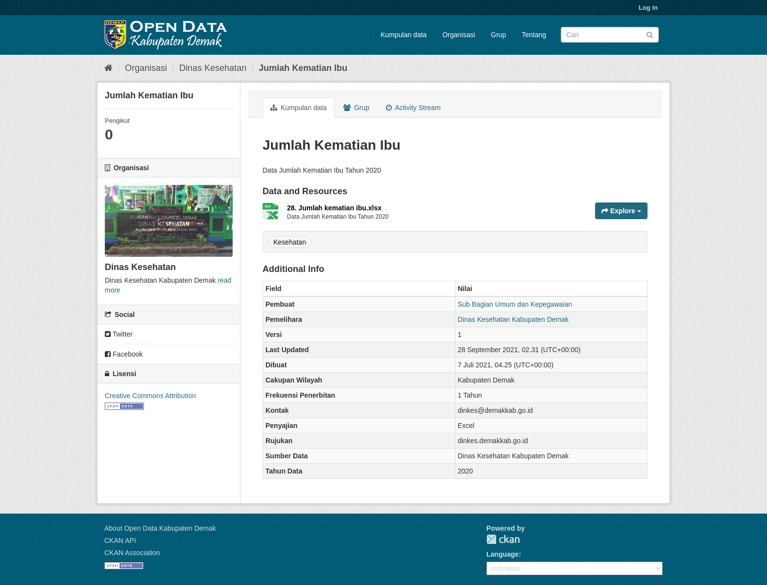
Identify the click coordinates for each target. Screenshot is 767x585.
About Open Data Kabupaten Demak (160, 528)
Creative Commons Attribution (150, 396)
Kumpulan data (404, 35)
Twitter (119, 334)
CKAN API (120, 540)
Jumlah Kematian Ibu (303, 68)
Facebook (124, 354)
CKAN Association (132, 553)
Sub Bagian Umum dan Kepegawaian (515, 304)
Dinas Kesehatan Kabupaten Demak (513, 319)
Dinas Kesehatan (212, 68)
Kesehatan (289, 242)
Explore (621, 211)
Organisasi (458, 35)
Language (502, 554)
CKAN (503, 539)
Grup (498, 35)
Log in (648, 7)
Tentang (534, 35)
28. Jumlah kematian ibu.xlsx (334, 208)
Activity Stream (413, 108)
